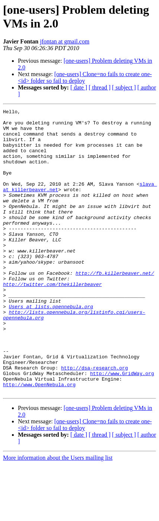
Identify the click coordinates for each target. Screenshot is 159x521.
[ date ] (78, 87)
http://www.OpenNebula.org (39, 440)
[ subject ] (124, 87)
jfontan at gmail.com (64, 41)
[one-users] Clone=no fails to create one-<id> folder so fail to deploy (85, 77)
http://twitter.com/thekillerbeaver (52, 319)
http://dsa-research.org (94, 420)
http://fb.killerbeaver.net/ (115, 306)
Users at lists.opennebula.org (51, 346)
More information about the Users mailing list (57, 514)
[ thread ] (100, 87)
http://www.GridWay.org (122, 426)
